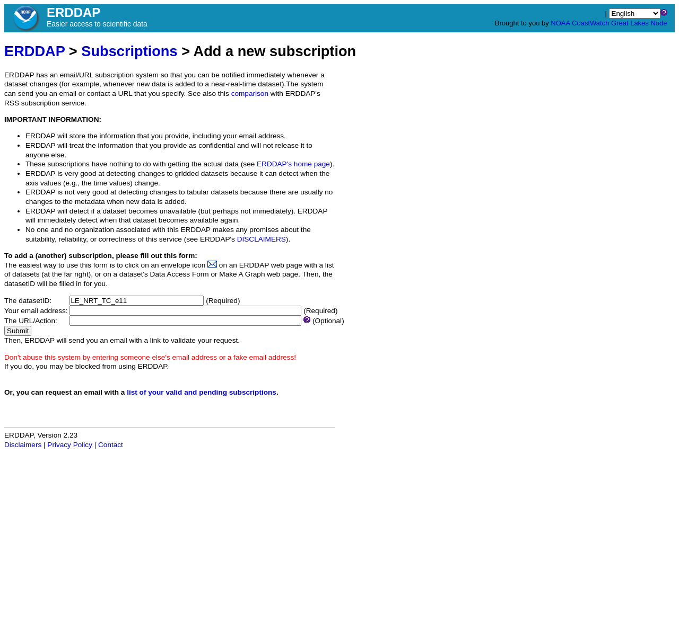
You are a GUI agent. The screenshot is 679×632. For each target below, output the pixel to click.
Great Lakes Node (639, 23)
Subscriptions (129, 51)
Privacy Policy (69, 445)
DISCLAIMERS (261, 239)
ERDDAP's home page (293, 164)
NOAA (560, 23)
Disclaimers (22, 445)
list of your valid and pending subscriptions (201, 392)
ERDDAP (34, 51)
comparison (249, 93)
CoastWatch (590, 23)
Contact (110, 445)
